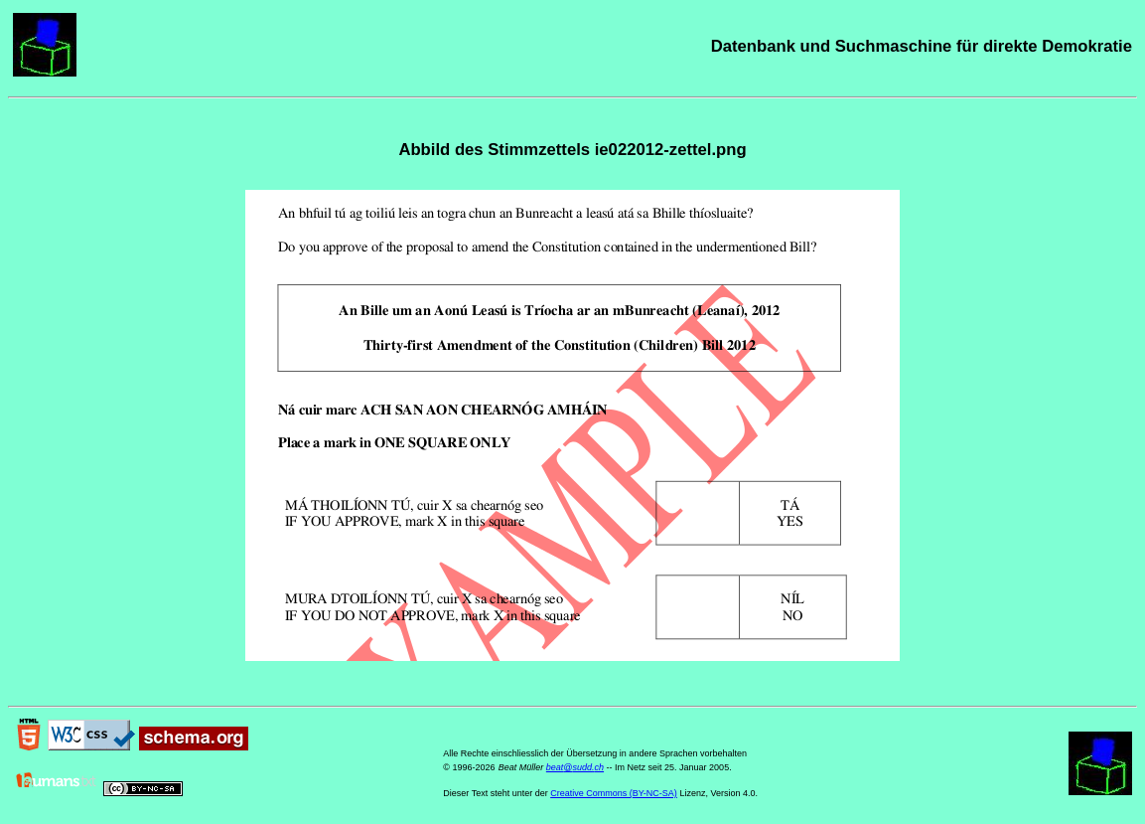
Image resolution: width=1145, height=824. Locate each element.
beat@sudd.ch (575, 767)
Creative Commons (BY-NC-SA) (613, 793)
